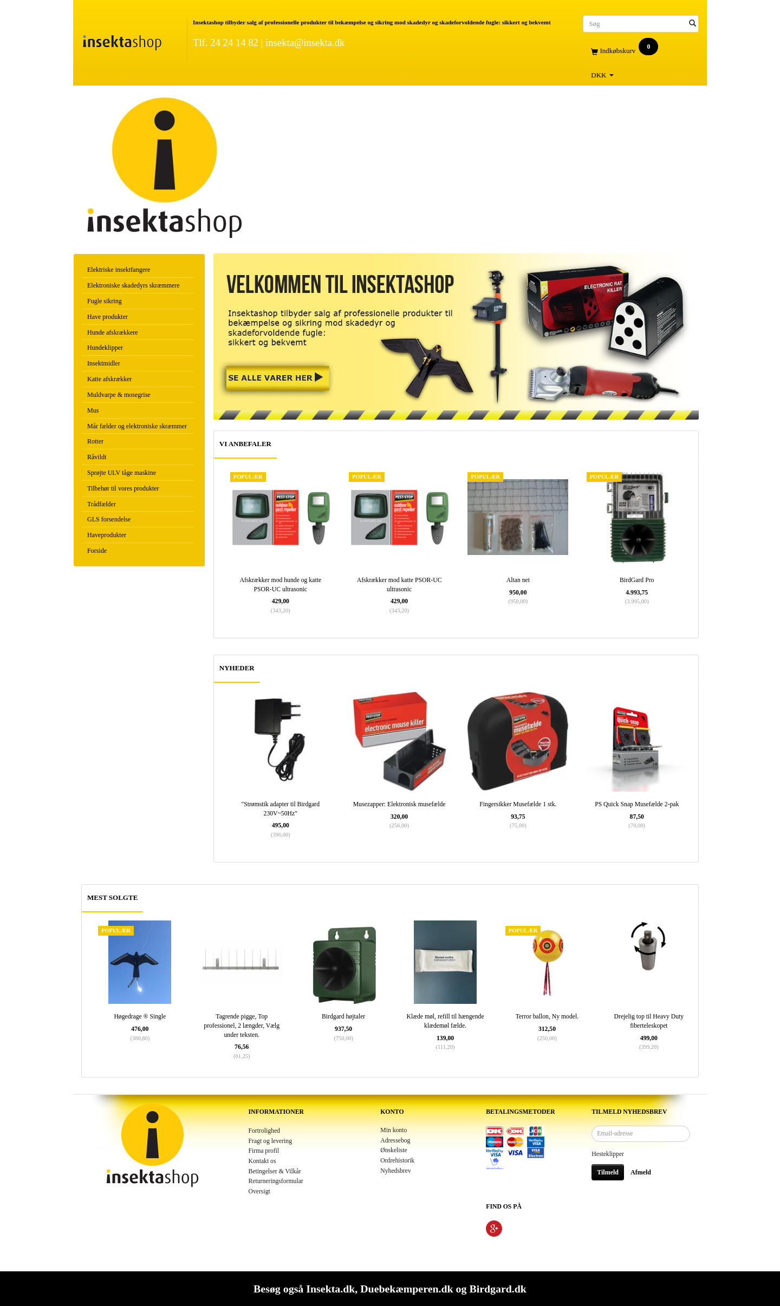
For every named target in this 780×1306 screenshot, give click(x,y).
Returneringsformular (276, 1181)
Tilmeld (608, 1172)
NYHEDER (237, 668)
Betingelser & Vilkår (275, 1171)
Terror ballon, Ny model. (547, 1016)
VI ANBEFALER (245, 444)
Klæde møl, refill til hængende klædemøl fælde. (445, 1021)
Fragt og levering (270, 1141)
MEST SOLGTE (112, 897)
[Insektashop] (121, 40)
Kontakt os (262, 1161)
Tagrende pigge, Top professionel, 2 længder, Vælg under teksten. (242, 1025)
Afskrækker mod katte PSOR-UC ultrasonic (399, 585)
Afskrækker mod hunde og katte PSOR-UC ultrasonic (280, 585)
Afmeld (640, 1172)
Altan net (518, 580)
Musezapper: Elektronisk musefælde (399, 804)
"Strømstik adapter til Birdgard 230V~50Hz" (280, 809)
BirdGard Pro (637, 580)
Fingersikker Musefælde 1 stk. (517, 804)
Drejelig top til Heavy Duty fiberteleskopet (649, 1021)
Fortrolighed (264, 1130)
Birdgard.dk (497, 1289)
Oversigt (259, 1191)
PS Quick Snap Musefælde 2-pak (637, 804)
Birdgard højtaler (343, 1016)
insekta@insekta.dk (304, 42)
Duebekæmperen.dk (406, 1289)
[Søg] (692, 23)
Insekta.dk (330, 1289)
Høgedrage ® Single (140, 1016)
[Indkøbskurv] (641, 51)
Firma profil (264, 1150)
